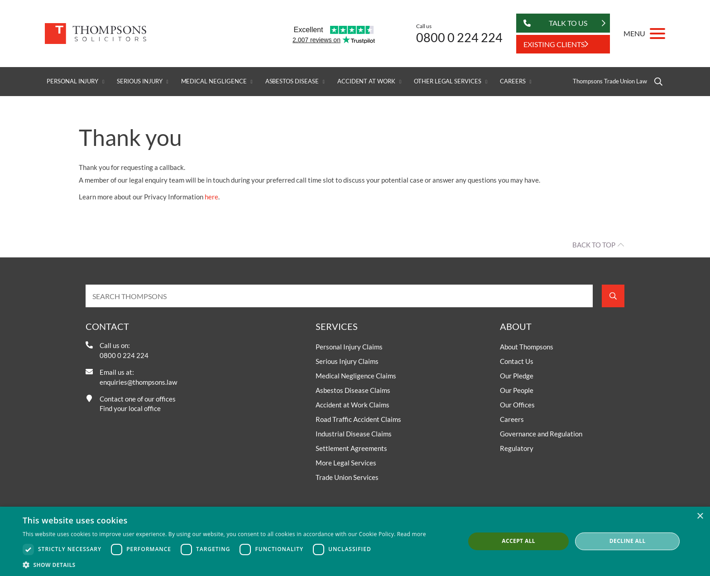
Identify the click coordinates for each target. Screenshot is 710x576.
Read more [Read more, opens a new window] (411, 534)
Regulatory (516, 448)
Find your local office (130, 408)
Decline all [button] (627, 541)
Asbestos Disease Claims (353, 390)
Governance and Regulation (541, 434)
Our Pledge (516, 376)
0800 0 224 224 (459, 37)
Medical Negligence (214, 81)
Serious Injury (139, 81)
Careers (513, 81)
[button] (224, 564)
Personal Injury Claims (349, 347)
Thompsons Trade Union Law (610, 81)
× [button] (699, 516)
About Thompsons (526, 347)
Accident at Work (366, 81)
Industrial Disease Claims (354, 434)
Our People (516, 390)
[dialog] (355, 541)
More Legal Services (346, 463)
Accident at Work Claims (352, 405)
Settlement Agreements (351, 448)
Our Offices (517, 405)
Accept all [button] (518, 541)
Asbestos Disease (292, 81)
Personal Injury (72, 81)
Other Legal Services (447, 81)
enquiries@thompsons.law (138, 382)
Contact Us (516, 361)
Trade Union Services (347, 477)
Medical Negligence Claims (356, 376)
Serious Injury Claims (347, 361)
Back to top (593, 245)
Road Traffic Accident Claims (358, 419)
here (211, 197)
